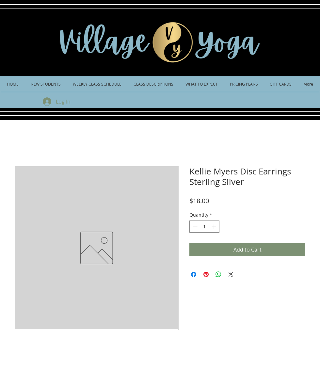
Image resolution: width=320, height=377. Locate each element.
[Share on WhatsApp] (218, 274)
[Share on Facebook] (194, 274)
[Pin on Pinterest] (206, 274)
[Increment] (214, 226)
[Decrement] (194, 226)
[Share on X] (231, 274)
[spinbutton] (204, 226)
